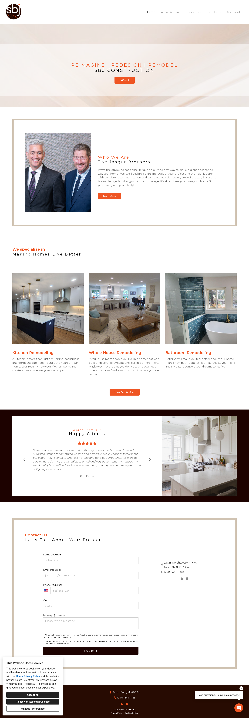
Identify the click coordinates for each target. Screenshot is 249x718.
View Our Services (125, 392)
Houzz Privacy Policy (28, 676)
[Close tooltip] (241, 688)
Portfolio (214, 12)
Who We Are (171, 12)
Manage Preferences (32, 708)
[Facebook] (187, 579)
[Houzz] (182, 579)
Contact (234, 12)
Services (194, 12)
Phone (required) (90, 589)
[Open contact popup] (238, 707)
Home (151, 12)
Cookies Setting (131, 713)
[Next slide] (149, 459)
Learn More (109, 196)
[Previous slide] (24, 459)
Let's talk (125, 80)
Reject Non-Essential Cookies (33, 701)
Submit (91, 650)
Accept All (33, 694)
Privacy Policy (116, 713)
